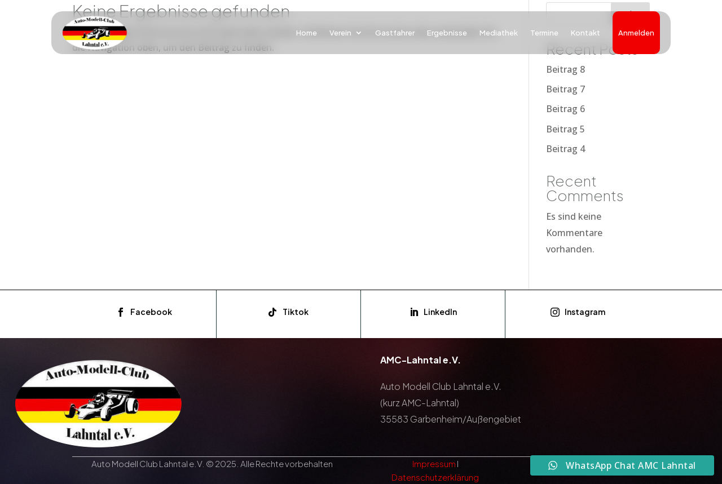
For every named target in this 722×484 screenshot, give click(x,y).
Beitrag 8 (565, 69)
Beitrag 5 (565, 129)
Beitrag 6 (565, 109)
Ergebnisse (447, 32)
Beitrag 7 (565, 89)
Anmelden (636, 32)
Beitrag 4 (565, 149)
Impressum (434, 463)
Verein (340, 32)
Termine (544, 32)
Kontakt (585, 32)
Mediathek (498, 32)
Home (306, 32)
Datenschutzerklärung (435, 477)
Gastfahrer (395, 32)
